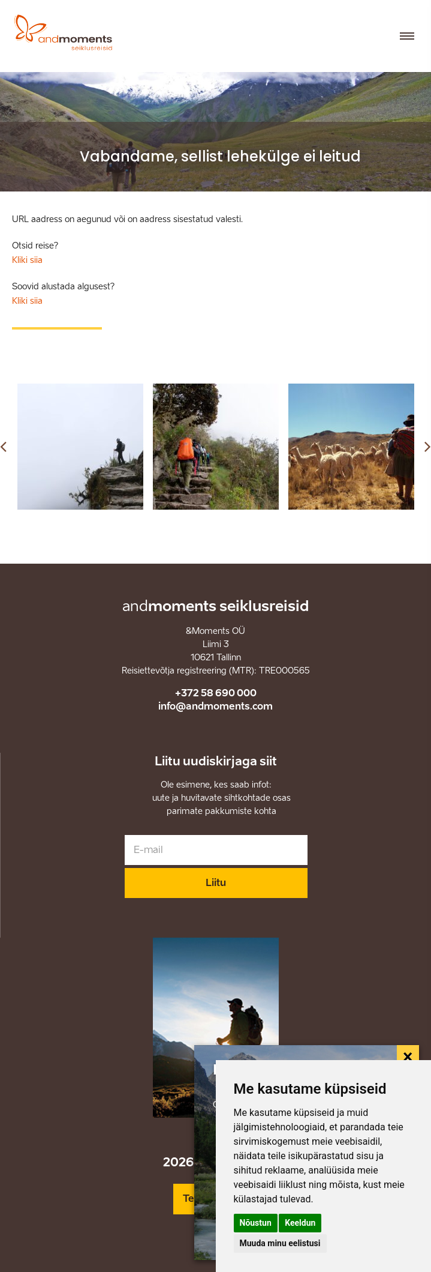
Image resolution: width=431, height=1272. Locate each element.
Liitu (216, 882)
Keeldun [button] (300, 1223)
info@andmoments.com (215, 706)
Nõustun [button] (256, 1223)
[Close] (408, 1056)
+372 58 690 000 (216, 693)
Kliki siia (27, 260)
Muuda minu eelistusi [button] (280, 1243)
